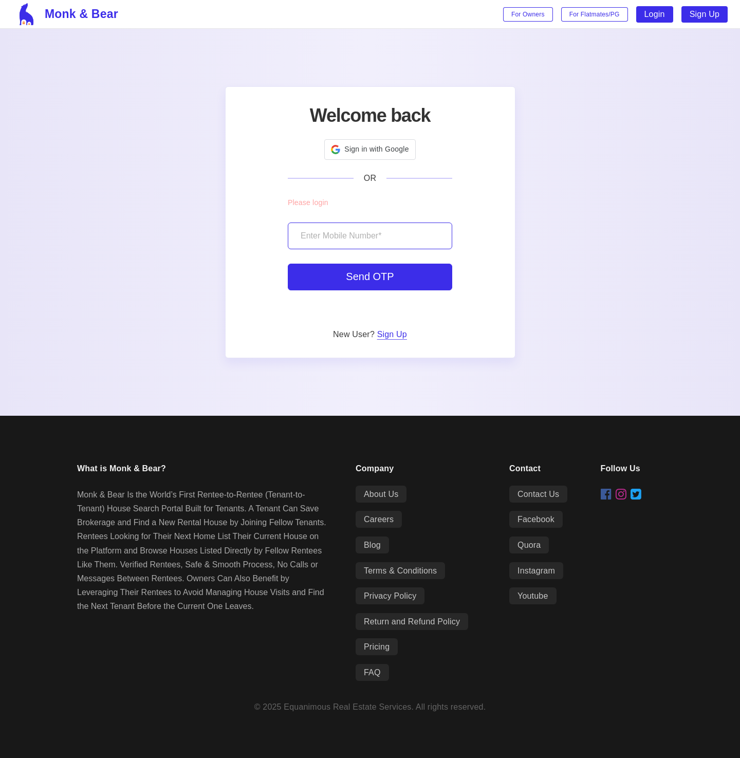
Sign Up (704, 14)
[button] (369, 149)
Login (654, 14)
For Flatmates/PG (594, 14)
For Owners (528, 14)
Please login (308, 202)
